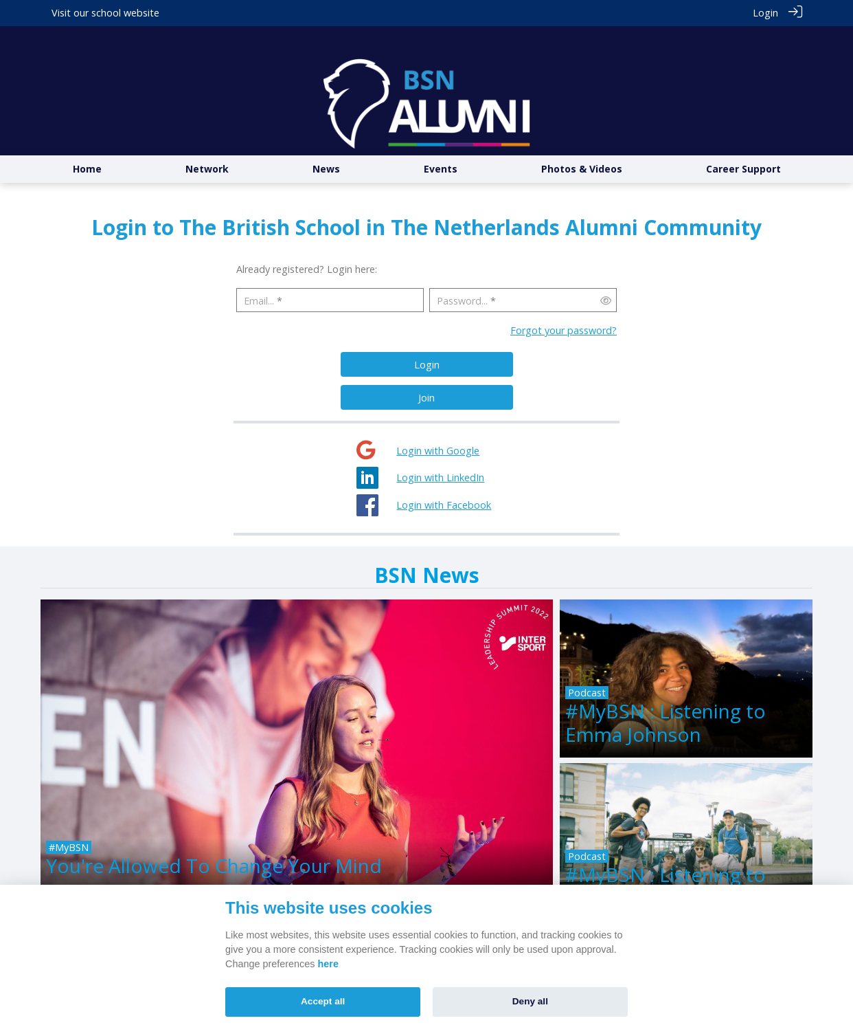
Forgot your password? (563, 304)
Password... (462, 273)
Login (765, 12)
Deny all (530, 1001)
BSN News (426, 548)
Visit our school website (105, 12)
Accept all (323, 1001)
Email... (259, 273)
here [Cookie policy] (328, 963)
